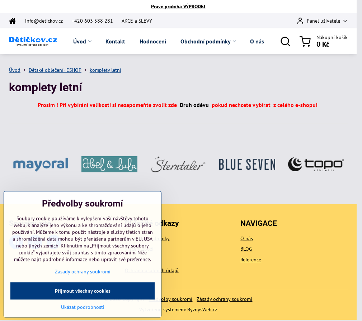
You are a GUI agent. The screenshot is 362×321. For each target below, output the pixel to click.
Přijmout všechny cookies (83, 309)
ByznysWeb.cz (202, 309)
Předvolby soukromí (170, 299)
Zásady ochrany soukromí (224, 299)
